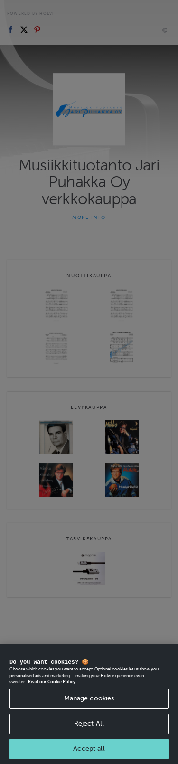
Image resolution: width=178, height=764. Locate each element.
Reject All (89, 743)
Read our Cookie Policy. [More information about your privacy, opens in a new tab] (52, 702)
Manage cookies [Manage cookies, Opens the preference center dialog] (89, 718)
